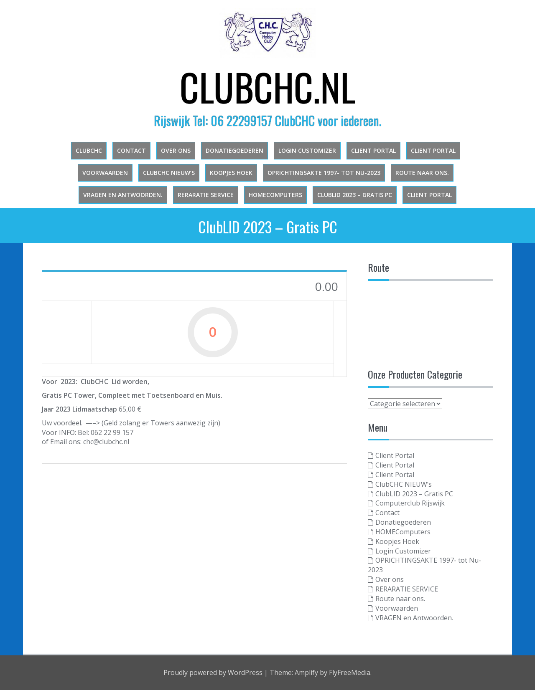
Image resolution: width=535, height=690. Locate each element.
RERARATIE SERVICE (206, 195)
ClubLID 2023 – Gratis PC (354, 195)
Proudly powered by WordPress (212, 672)
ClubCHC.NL (267, 86)
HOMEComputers (275, 195)
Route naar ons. (422, 173)
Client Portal (373, 150)
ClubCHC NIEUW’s (169, 173)
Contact (131, 150)
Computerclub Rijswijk (410, 503)
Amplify (306, 672)
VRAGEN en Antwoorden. (123, 195)
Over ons (176, 150)
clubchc (89, 150)
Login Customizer (307, 150)
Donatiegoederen (234, 150)
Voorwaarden (105, 173)
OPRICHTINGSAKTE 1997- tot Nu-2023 (324, 173)
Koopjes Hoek (231, 173)
